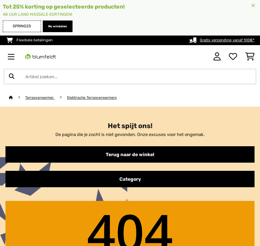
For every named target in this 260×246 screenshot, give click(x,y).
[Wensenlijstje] (233, 57)
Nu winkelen (57, 26)
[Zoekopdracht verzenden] (11, 76)
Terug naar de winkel (130, 154)
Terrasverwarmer (40, 97)
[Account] (217, 57)
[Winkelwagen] (250, 57)
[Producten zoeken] (130, 76)
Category (130, 179)
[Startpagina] (17, 97)
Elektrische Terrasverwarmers (92, 97)
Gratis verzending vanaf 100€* (227, 40)
